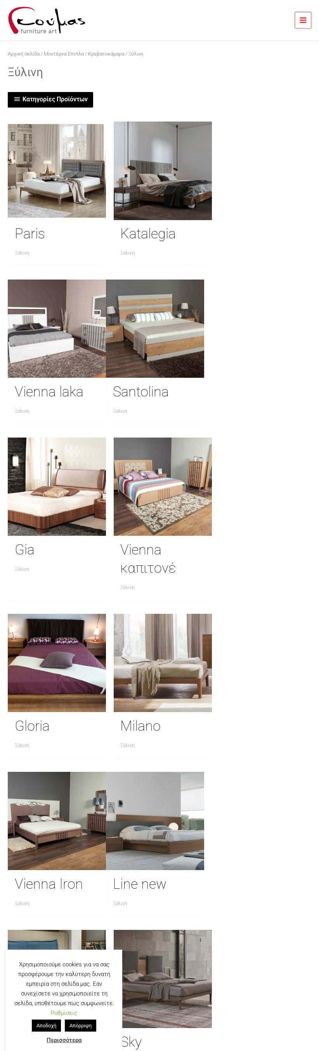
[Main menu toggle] (303, 20)
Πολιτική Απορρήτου (117, 905)
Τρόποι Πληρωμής (117, 886)
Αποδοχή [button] (46, 1014)
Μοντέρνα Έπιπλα (64, 54)
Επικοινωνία (117, 867)
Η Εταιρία (117, 858)
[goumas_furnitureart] (207, 838)
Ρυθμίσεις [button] (64, 1001)
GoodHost (244, 1015)
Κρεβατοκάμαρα (106, 54)
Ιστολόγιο (117, 895)
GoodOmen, (187, 1015)
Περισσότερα (64, 1028)
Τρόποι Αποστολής (117, 877)
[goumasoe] (195, 838)
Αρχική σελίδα (24, 54)
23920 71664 (35, 886)
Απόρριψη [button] (80, 1014)
